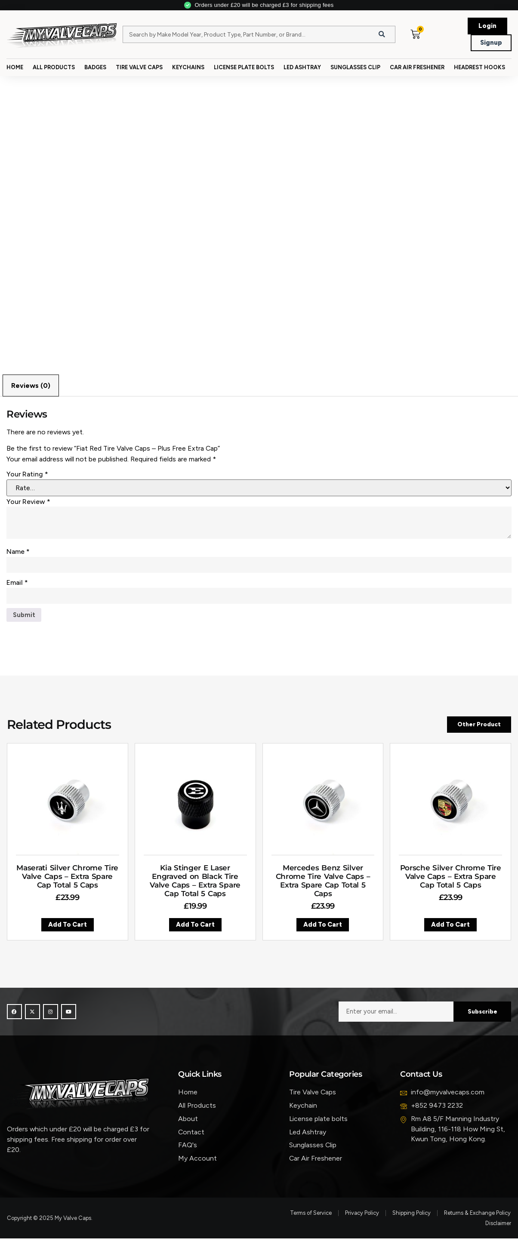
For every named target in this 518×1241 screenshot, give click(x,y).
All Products (54, 67)
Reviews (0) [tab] (30, 386)
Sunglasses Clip (355, 67)
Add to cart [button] (67, 928)
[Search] (382, 34)
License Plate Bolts (244, 67)
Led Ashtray (302, 67)
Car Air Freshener (417, 67)
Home (14, 67)
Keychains (188, 67)
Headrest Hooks (479, 67)
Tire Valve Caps (139, 67)
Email (17, 584)
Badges (95, 67)
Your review (28, 502)
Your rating (27, 475)
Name (18, 552)
